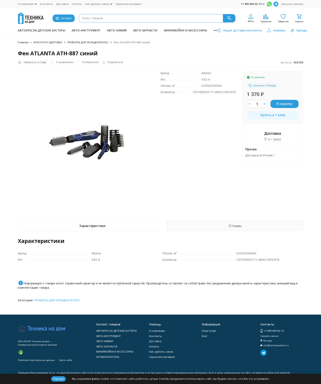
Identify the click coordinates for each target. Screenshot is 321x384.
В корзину (284, 103)
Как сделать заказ (161, 351)
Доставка (62, 4)
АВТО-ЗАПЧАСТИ (145, 30)
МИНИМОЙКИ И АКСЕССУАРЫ (185, 30)
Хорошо (58, 379)
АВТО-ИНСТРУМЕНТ (86, 30)
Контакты (46, 4)
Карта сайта (65, 360)
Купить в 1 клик (272, 115)
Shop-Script (209, 331)
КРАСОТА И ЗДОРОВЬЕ (48, 42)
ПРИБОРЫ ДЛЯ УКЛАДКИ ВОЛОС (88, 42)
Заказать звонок (292, 4)
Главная (23, 42)
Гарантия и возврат (128, 4)
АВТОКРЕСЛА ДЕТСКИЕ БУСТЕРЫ (41, 30)
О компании (157, 331)
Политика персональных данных (36, 360)
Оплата (77, 4)
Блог (204, 336)
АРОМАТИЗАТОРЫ (107, 357)
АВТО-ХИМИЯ (117, 30)
